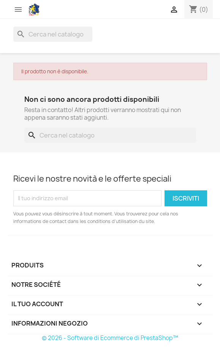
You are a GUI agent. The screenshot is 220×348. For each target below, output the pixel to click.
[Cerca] (52, 34)
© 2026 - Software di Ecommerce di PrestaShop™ (110, 338)
